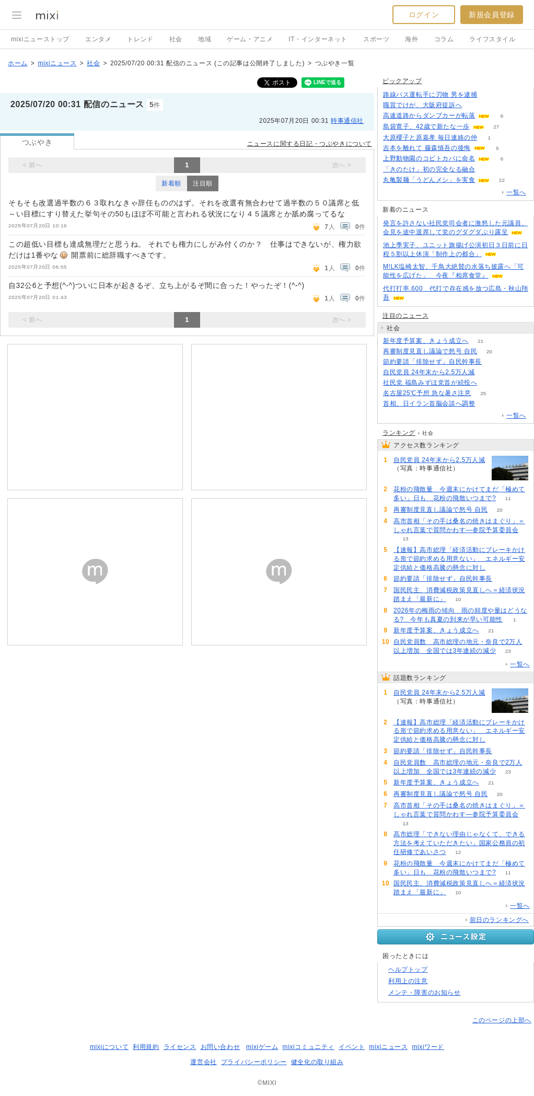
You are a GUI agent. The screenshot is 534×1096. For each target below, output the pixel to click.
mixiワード (428, 1047)
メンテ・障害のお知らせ (424, 992)
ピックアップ (402, 81)
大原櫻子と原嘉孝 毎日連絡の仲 (430, 137)
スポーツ (376, 39)
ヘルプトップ (408, 969)
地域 (204, 39)
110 (474, 105)
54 (498, 568)
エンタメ (98, 39)
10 (458, 599)
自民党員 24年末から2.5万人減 (429, 372)
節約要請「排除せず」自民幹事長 (432, 361)
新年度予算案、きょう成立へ (426, 340)
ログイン (424, 14)
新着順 (171, 183)
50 (493, 362)
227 (489, 383)
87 (487, 404)
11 (508, 498)
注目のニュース (405, 315)
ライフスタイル (492, 39)
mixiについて (109, 1047)
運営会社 (203, 1062)
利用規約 (146, 1047)
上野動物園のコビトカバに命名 (429, 158)
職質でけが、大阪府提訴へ (422, 105)
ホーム (18, 63)
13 (405, 538)
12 (458, 852)
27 (496, 127)
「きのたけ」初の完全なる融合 (429, 169)
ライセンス (180, 1047)
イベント (352, 1047)
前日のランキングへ (499, 920)
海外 (411, 39)
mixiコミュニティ (308, 1047)
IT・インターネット (317, 39)
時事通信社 (347, 120)
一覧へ (516, 192)
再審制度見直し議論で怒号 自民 (430, 351)
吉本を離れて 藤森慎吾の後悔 (427, 148)
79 (489, 95)
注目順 (203, 183)
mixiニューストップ (40, 39)
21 (480, 341)
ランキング (398, 432)
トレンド (140, 39)
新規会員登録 (492, 14)
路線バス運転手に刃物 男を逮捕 (430, 94)
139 (487, 169)
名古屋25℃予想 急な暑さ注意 (427, 393)
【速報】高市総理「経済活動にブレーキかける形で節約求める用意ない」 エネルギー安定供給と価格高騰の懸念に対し (459, 558)
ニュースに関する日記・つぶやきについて (309, 143)
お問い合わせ (220, 1047)
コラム (444, 39)
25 (483, 393)
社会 (175, 39)
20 (489, 351)
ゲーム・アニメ (250, 39)
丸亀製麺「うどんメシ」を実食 (429, 179)
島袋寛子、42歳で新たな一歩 (426, 126)
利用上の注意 (408, 981)
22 (502, 180)
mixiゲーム (262, 1047)
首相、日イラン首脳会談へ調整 (429, 403)
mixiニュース (57, 63)
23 (508, 651)
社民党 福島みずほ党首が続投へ (430, 382)
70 (487, 372)
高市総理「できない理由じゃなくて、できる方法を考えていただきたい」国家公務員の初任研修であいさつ (459, 843)
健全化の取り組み (317, 1062)
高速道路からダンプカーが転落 (429, 115)
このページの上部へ (501, 1020)
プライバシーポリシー (254, 1062)
